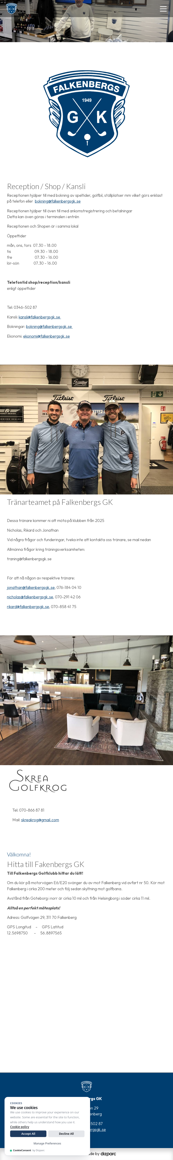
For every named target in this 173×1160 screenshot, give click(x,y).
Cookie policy (19, 1127)
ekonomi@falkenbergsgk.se (46, 336)
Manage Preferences (47, 1143)
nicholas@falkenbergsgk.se (30, 596)
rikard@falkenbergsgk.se (28, 606)
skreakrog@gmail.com (40, 819)
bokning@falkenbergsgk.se (58, 201)
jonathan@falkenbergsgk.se (31, 587)
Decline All (66, 1134)
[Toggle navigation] (163, 8)
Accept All (28, 1134)
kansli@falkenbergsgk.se (40, 317)
